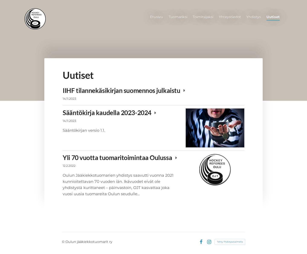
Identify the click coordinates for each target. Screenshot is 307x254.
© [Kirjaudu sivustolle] (63, 242)
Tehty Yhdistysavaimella (230, 241)
